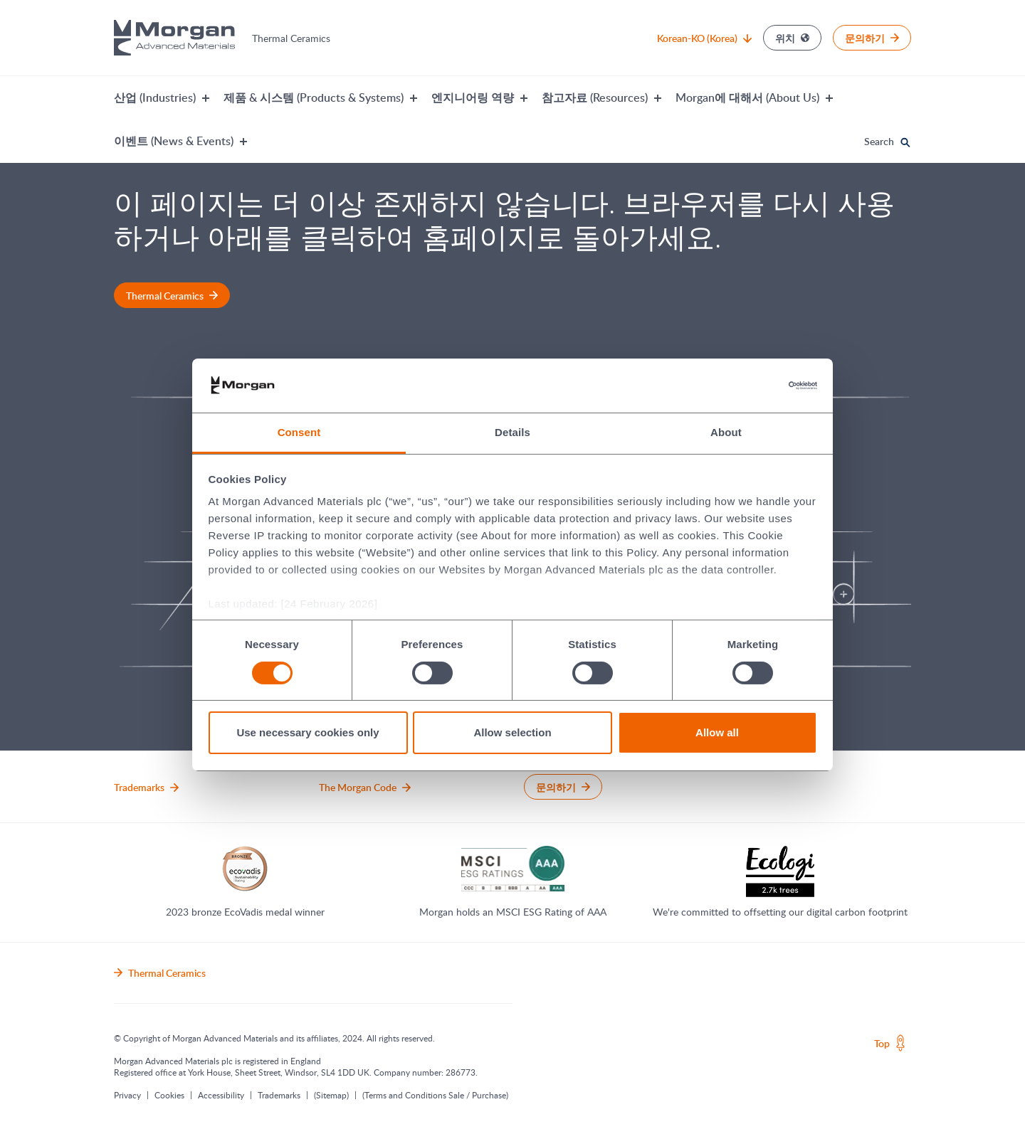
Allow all (717, 732)
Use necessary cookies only (307, 732)
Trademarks (279, 1095)
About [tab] (726, 432)
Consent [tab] (299, 432)
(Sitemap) (331, 1095)
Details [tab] (512, 432)
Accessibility (221, 1095)
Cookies (169, 1095)
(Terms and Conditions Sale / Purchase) (435, 1095)
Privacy (127, 1095)
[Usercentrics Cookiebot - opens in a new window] (755, 385)
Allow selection (512, 732)
